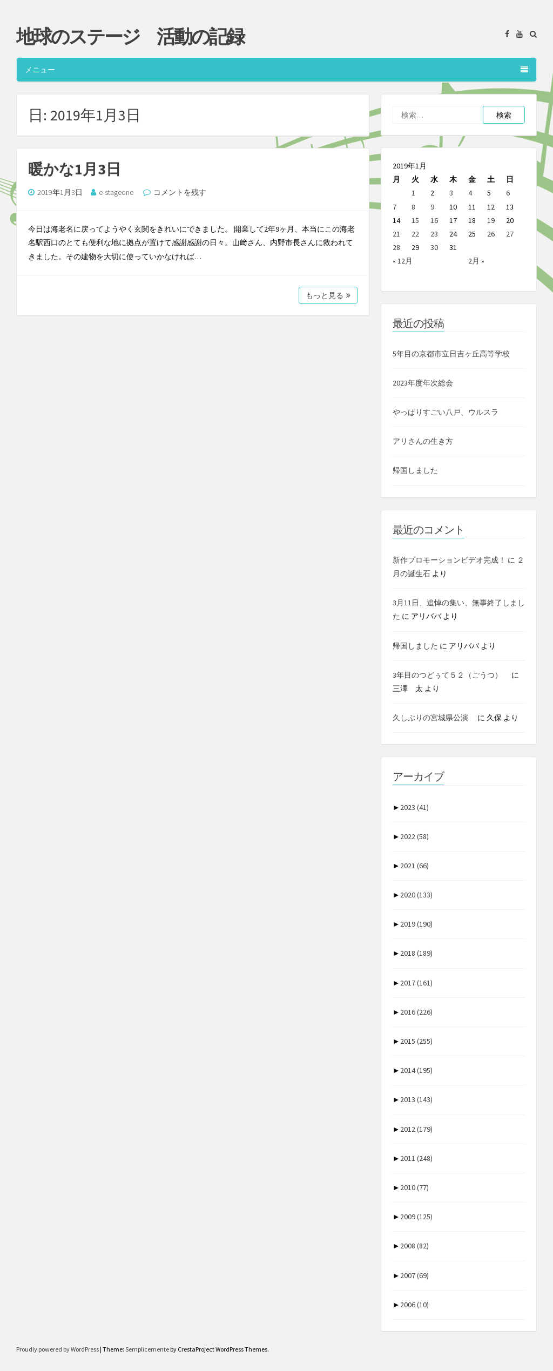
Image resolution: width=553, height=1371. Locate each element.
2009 (416, 1216)
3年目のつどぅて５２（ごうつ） (451, 675)
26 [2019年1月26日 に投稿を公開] (491, 234)
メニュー (276, 70)
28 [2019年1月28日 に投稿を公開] (396, 247)
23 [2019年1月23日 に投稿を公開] (434, 234)
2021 (414, 865)
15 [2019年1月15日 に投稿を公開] (415, 220)
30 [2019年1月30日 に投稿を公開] (434, 247)
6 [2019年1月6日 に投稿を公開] (508, 193)
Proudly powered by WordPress (58, 1349)
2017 (416, 983)
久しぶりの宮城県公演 (434, 717)
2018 (416, 953)
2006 (414, 1304)
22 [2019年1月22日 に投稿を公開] (415, 234)
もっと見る (328, 295)
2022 (414, 836)
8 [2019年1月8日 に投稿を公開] (413, 207)
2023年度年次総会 (423, 383)
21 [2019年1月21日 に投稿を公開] (396, 234)
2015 (416, 1041)
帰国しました (415, 470)
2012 (416, 1129)
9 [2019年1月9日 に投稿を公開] (432, 207)
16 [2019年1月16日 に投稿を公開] (434, 220)
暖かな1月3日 (74, 169)
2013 (416, 1099)
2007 (414, 1275)
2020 (416, 895)
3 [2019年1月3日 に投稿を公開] (451, 193)
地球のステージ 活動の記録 (130, 37)
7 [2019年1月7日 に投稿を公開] (394, 207)
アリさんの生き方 (423, 441)
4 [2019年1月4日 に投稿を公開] (470, 193)
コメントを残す (179, 192)
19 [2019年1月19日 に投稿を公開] (491, 220)
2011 (416, 1158)
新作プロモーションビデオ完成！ (449, 560)
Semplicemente (147, 1349)
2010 (414, 1187)
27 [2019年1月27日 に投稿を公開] (510, 234)
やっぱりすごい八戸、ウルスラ (445, 412)
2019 (416, 924)
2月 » (476, 261)
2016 (416, 1012)
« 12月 (403, 261)
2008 (414, 1246)
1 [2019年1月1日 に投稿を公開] (413, 193)
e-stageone (116, 192)
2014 (416, 1070)
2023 (414, 807)
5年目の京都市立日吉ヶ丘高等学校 (451, 354)
